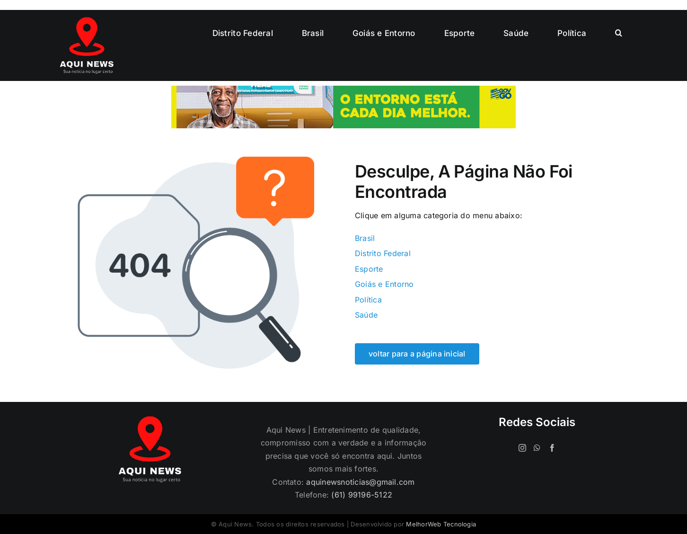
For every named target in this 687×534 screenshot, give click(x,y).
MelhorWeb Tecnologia (441, 524)
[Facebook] (552, 448)
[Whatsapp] (537, 448)
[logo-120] (87, 21)
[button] (618, 33)
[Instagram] (522, 448)
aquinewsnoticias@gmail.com (360, 482)
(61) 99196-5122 (361, 494)
